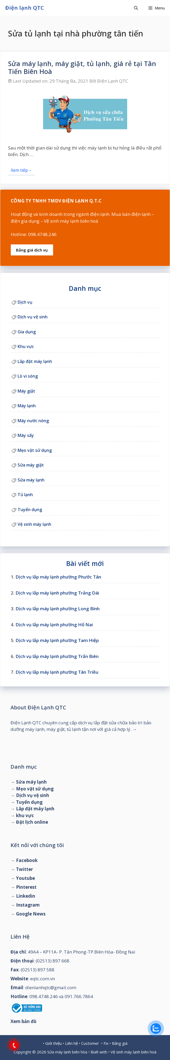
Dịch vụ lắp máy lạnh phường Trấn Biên (57, 656)
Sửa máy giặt (31, 465)
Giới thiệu (53, 1043)
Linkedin (25, 896)
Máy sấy (26, 435)
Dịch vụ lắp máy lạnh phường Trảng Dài (57, 593)
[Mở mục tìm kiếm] (136, 8)
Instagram (28, 905)
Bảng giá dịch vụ (32, 250)
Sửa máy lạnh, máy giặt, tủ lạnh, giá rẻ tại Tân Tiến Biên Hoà (82, 67)
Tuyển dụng (30, 509)
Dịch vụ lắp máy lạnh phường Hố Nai (54, 625)
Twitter (24, 869)
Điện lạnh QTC (24, 7)
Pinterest (26, 887)
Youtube (25, 878)
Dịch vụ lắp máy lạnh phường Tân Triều (57, 672)
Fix (106, 1043)
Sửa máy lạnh (31, 480)
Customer (90, 1043)
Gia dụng (27, 332)
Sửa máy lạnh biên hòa (67, 1051)
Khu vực (26, 346)
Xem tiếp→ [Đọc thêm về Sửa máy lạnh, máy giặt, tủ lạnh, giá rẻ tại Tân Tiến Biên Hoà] (21, 170)
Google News (30, 914)
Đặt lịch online (32, 822)
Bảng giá (119, 1043)
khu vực (25, 815)
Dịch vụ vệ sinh (33, 317)
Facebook (27, 860)
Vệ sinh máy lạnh (34, 524)
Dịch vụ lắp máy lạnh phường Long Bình (58, 609)
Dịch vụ (25, 302)
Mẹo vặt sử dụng (35, 450)
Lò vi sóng (28, 376)
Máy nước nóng (33, 421)
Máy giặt (26, 391)
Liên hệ (71, 1043)
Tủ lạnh (25, 494)
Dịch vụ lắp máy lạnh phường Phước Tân (58, 577)
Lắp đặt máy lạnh (35, 361)
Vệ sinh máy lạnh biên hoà (133, 1051)
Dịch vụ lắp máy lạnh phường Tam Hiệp (57, 640)
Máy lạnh (27, 406)
